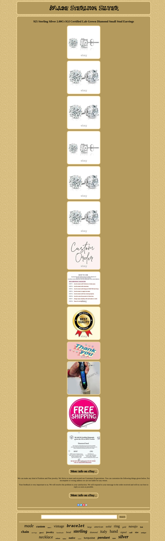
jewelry (50, 532)
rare (114, 538)
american (98, 527)
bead (68, 532)
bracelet (76, 526)
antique (143, 533)
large (89, 527)
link (141, 527)
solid (108, 526)
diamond (94, 532)
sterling (80, 531)
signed (123, 532)
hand (114, 531)
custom (40, 526)
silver (123, 536)
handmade (60, 533)
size (136, 532)
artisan (58, 538)
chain (25, 532)
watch (79, 538)
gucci (41, 533)
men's (49, 527)
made (29, 525)
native (72, 537)
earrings (34, 533)
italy (103, 531)
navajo (133, 526)
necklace (46, 537)
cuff (130, 533)
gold (124, 527)
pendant (104, 537)
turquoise (89, 537)
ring (117, 526)
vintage (59, 526)
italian (64, 538)
